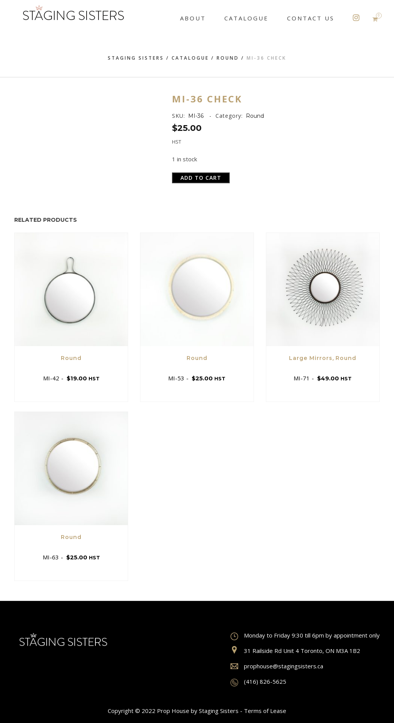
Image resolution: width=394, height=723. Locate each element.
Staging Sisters (136, 58)
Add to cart (200, 177)
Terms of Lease (265, 711)
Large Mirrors (310, 358)
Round (228, 58)
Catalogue (190, 58)
